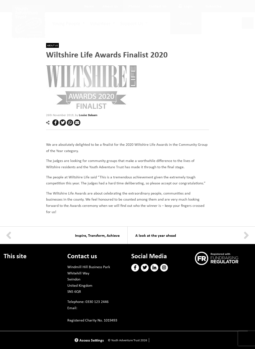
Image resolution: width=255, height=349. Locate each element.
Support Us (131, 23)
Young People (66, 23)
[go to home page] (28, 20)
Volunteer (100, 23)
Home (89, 6)
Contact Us (157, 6)
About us (52, 45)
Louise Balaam (88, 115)
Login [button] (186, 6)
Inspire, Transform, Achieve (97, 235)
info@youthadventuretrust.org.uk (95, 313)
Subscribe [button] (213, 6)
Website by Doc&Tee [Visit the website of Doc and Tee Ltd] (163, 340)
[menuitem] (89, 6)
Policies (10, 284)
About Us (110, 6)
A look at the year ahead (155, 235)
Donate (10, 266)
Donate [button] (186, 23)
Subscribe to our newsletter (220, 272)
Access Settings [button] (89, 340)
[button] (55, 122)
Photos (134, 6)
